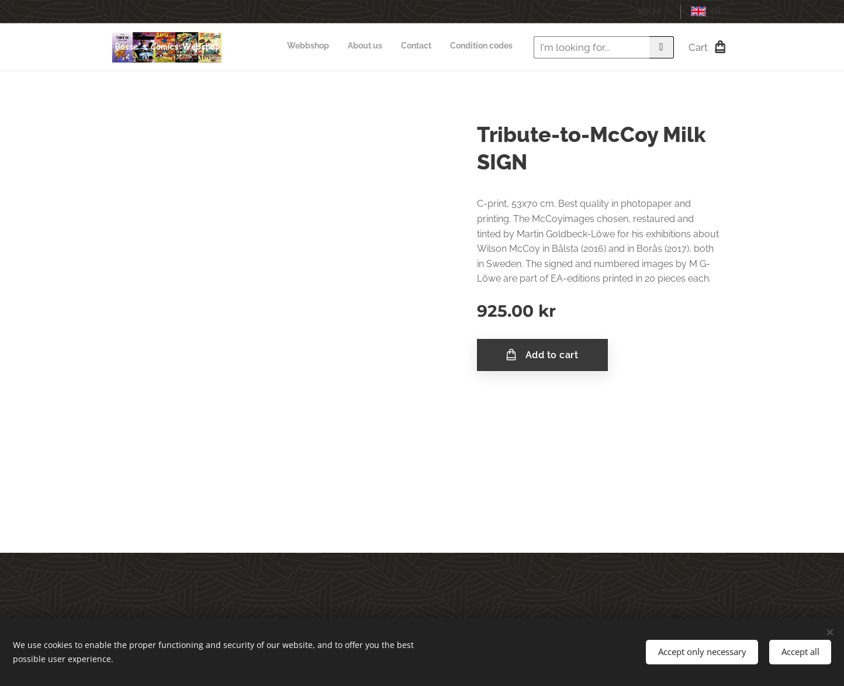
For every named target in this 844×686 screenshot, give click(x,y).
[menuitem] (460, 47)
